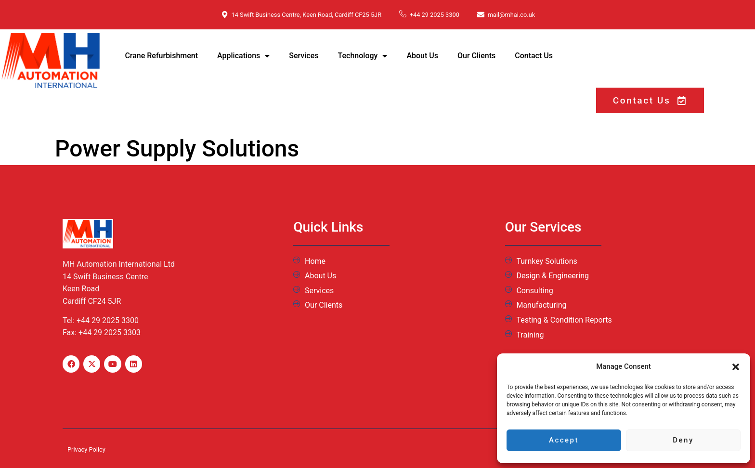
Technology (363, 56)
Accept (564, 440)
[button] (736, 367)
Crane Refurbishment (161, 55)
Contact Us (534, 55)
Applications (243, 56)
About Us (422, 55)
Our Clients (476, 55)
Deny (683, 440)
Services (303, 55)
